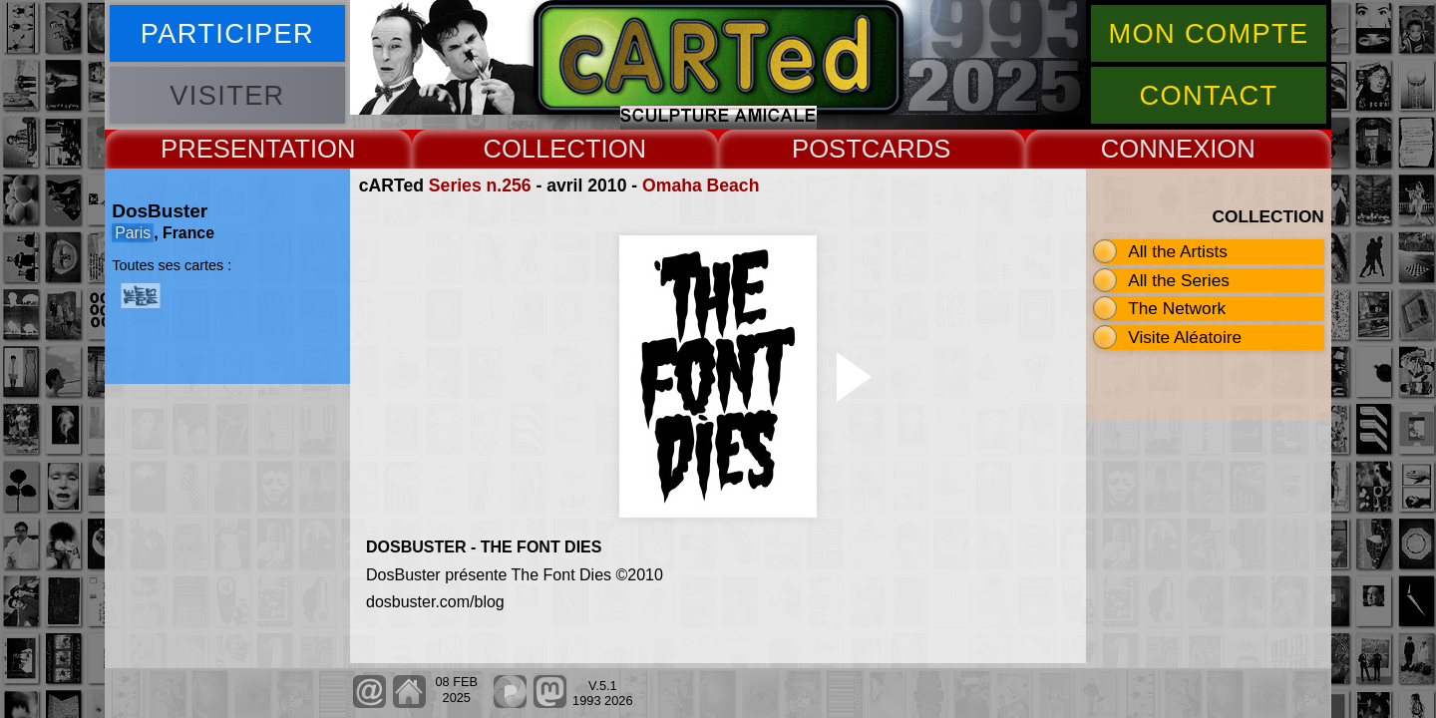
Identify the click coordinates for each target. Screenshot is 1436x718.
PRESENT (220, 149)
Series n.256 (480, 185)
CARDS (906, 149)
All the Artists (1178, 251)
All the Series (1179, 280)
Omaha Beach (700, 185)
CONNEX (1156, 149)
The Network (1177, 308)
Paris (133, 232)
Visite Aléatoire (1185, 337)
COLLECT (541, 149)
